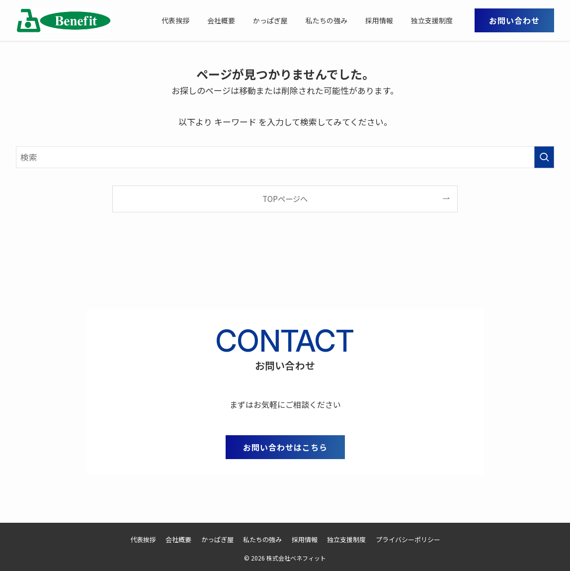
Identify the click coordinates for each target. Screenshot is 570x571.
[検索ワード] (285, 157)
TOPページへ (285, 198)
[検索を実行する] (544, 157)
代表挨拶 (143, 539)
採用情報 (305, 539)
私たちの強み (262, 539)
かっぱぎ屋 (217, 539)
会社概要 (178, 539)
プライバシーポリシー (408, 539)
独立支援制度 (346, 539)
